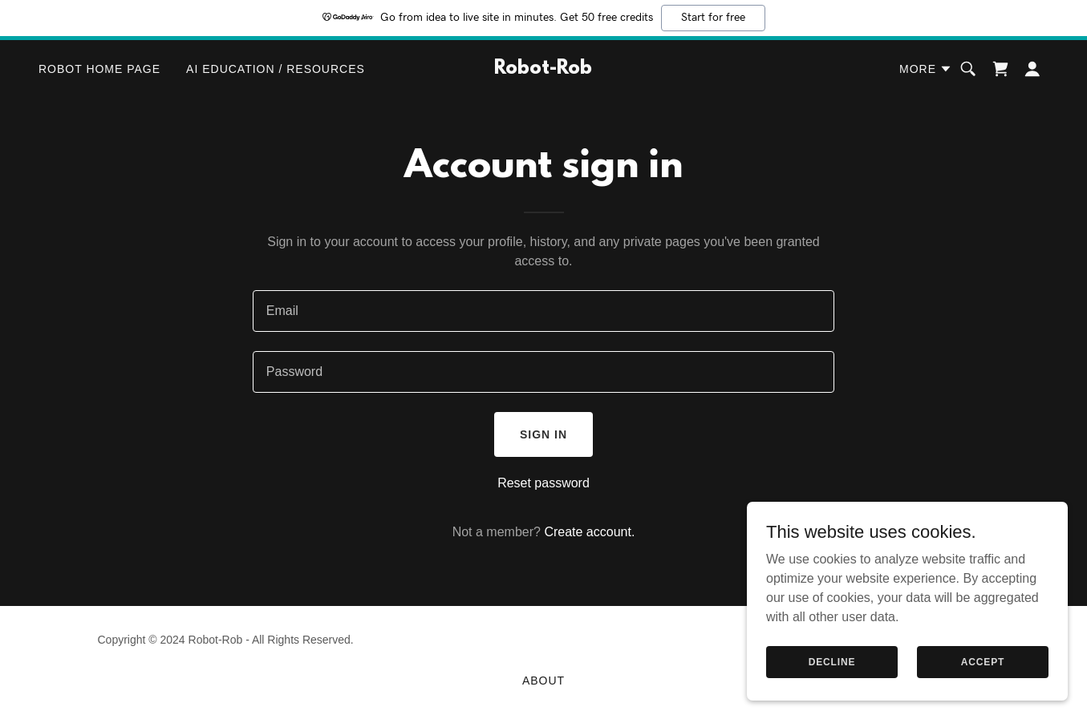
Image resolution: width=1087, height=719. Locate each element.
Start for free (713, 17)
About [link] (543, 680)
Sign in (543, 434)
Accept (982, 661)
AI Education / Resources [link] (275, 69)
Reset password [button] (543, 483)
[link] (543, 69)
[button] (925, 69)
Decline (832, 661)
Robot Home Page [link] (99, 69)
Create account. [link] (589, 532)
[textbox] (543, 311)
